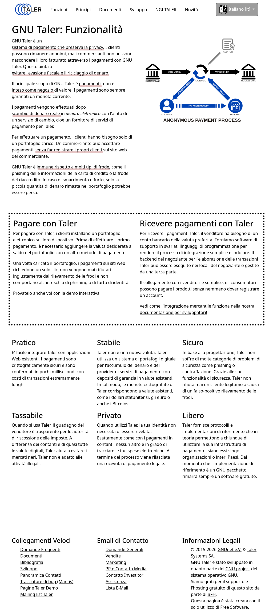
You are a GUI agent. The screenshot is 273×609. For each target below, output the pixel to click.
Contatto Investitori (125, 575)
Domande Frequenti (40, 549)
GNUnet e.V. (230, 549)
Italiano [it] (235, 9)
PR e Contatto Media (126, 569)
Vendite (113, 556)
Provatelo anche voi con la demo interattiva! (57, 293)
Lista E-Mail (117, 588)
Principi (83, 10)
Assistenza (116, 581)
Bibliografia (31, 562)
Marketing (116, 562)
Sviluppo (138, 10)
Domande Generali (124, 549)
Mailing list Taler (36, 594)
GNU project (238, 569)
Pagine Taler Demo (39, 588)
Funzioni (58, 10)
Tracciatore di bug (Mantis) (46, 581)
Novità (191, 10)
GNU (221, 470)
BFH (211, 594)
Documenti (110, 10)
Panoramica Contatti (40, 575)
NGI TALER (165, 10)
